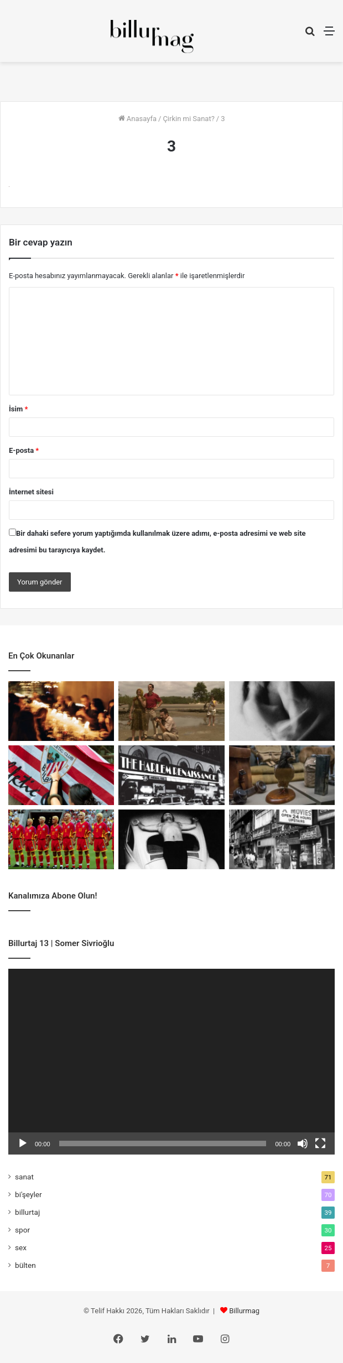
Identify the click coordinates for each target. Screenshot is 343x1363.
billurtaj (27, 1212)
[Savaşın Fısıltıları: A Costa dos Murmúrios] (171, 711)
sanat (24, 1176)
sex (21, 1247)
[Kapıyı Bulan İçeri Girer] (61, 711)
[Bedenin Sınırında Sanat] (171, 839)
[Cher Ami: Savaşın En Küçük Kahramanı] (282, 775)
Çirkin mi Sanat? (188, 118)
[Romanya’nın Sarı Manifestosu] (61, 839)
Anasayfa (137, 118)
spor (22, 1229)
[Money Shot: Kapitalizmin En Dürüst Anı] (282, 711)
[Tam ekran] (320, 1143)
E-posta (24, 450)
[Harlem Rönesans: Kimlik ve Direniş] (171, 775)
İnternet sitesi (31, 492)
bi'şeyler (28, 1194)
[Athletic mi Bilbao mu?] (61, 775)
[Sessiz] (302, 1143)
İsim (18, 409)
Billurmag (244, 1311)
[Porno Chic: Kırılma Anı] (282, 839)
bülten (25, 1265)
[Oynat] (22, 1143)
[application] (171, 1062)
